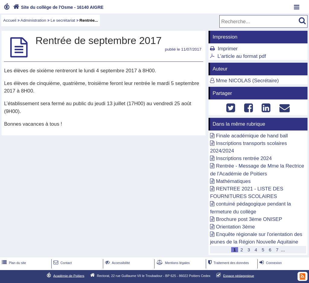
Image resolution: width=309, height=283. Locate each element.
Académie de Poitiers (68, 275)
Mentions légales (172, 263)
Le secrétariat (62, 20)
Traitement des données (228, 263)
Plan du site (13, 263)
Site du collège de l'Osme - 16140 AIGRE (58, 7)
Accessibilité (117, 263)
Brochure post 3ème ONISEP (249, 219)
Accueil (9, 20)
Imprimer (227, 49)
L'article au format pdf (241, 56)
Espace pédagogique (238, 275)
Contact (62, 263)
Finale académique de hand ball (252, 136)
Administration (33, 20)
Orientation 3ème (235, 227)
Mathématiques (233, 181)
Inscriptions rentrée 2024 (244, 158)
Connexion (270, 263)
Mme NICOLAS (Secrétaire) (247, 80)
